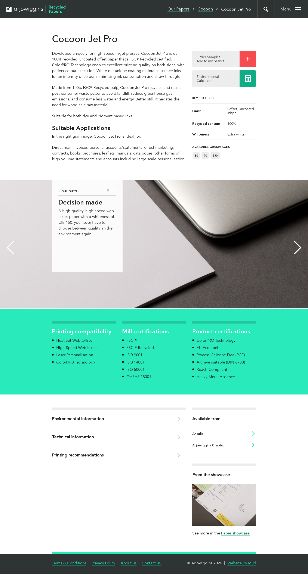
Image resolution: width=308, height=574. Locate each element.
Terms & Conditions (69, 563)
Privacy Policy (103, 563)
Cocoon (205, 9)
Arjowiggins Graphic (208, 445)
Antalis (197, 434)
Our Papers (178, 9)
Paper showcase (235, 533)
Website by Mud (241, 563)
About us (128, 563)
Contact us (151, 563)
